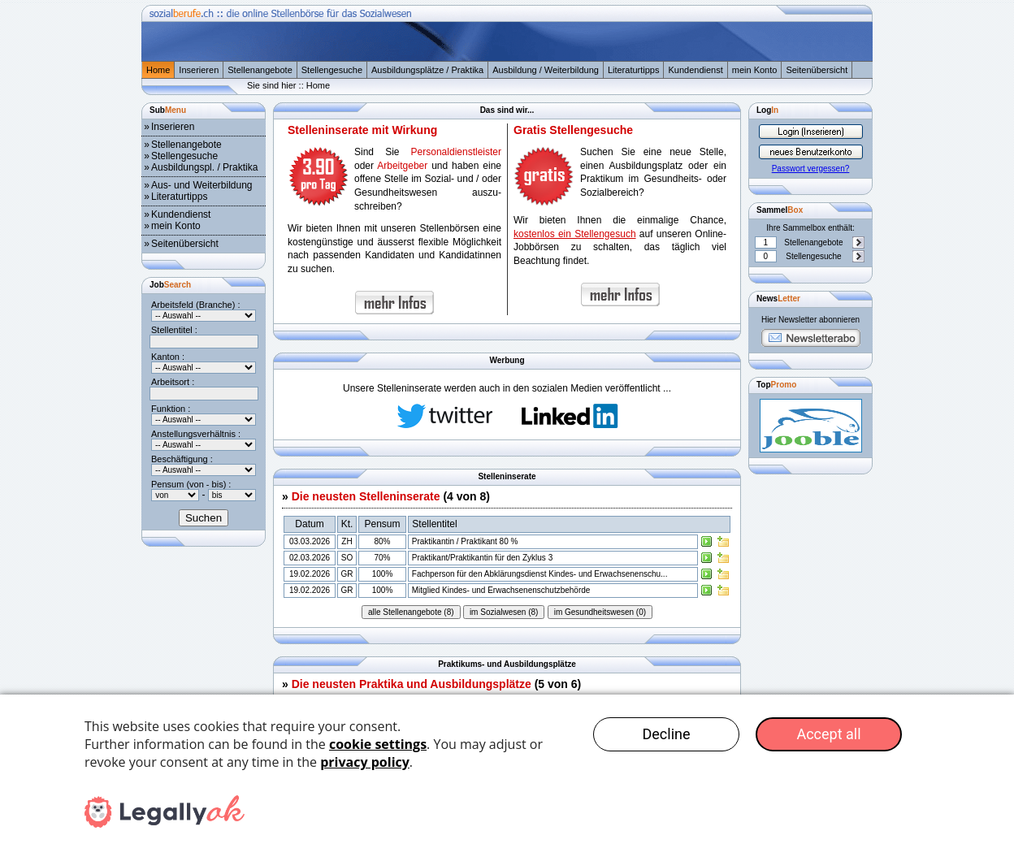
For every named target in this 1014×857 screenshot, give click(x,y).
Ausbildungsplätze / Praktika (427, 70)
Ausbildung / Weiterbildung (545, 70)
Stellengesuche (331, 70)
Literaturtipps (634, 70)
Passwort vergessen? (811, 168)
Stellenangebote (260, 70)
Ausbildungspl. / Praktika (204, 167)
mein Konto (755, 70)
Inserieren (199, 70)
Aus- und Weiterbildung (202, 185)
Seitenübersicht (816, 70)
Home (158, 70)
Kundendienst (695, 70)
